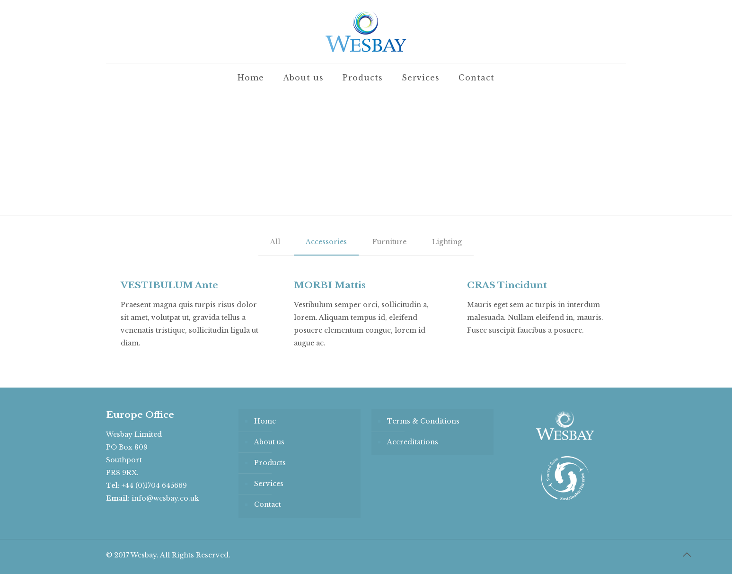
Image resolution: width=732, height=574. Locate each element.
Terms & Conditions (423, 421)
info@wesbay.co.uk (165, 498)
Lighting (447, 242)
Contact (267, 504)
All (275, 242)
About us (269, 442)
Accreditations (412, 442)
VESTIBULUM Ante (169, 285)
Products (270, 463)
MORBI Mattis (330, 285)
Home (265, 421)
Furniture (389, 242)
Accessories (326, 242)
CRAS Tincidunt (507, 285)
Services (268, 483)
